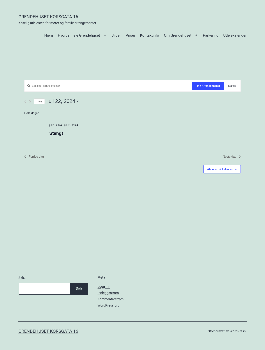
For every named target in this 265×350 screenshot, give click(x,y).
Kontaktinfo (149, 35)
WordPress (238, 331)
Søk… (22, 278)
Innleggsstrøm (108, 293)
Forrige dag (34, 156)
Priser (130, 35)
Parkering (210, 35)
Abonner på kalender (220, 169)
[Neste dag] (30, 101)
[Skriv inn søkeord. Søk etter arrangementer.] (108, 86)
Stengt (56, 133)
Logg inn (104, 287)
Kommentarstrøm (110, 299)
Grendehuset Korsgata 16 (48, 16)
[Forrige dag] (25, 101)
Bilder (116, 35)
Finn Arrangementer (208, 85)
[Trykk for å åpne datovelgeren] (63, 101)
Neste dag (232, 156)
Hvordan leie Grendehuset (79, 35)
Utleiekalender (235, 35)
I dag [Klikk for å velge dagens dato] (39, 101)
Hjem (48, 35)
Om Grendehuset (178, 35)
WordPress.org (108, 305)
